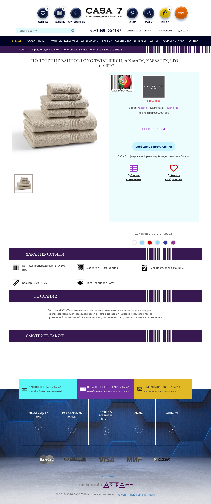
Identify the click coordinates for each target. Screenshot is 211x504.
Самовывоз (165, 30)
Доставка (183, 30)
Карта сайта (107, 476)
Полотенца (171, 107)
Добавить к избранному (173, 174)
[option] (23, 183)
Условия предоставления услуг (136, 494)
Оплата (148, 30)
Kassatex (143, 107)
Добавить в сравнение (133, 174)
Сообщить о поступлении (153, 147)
